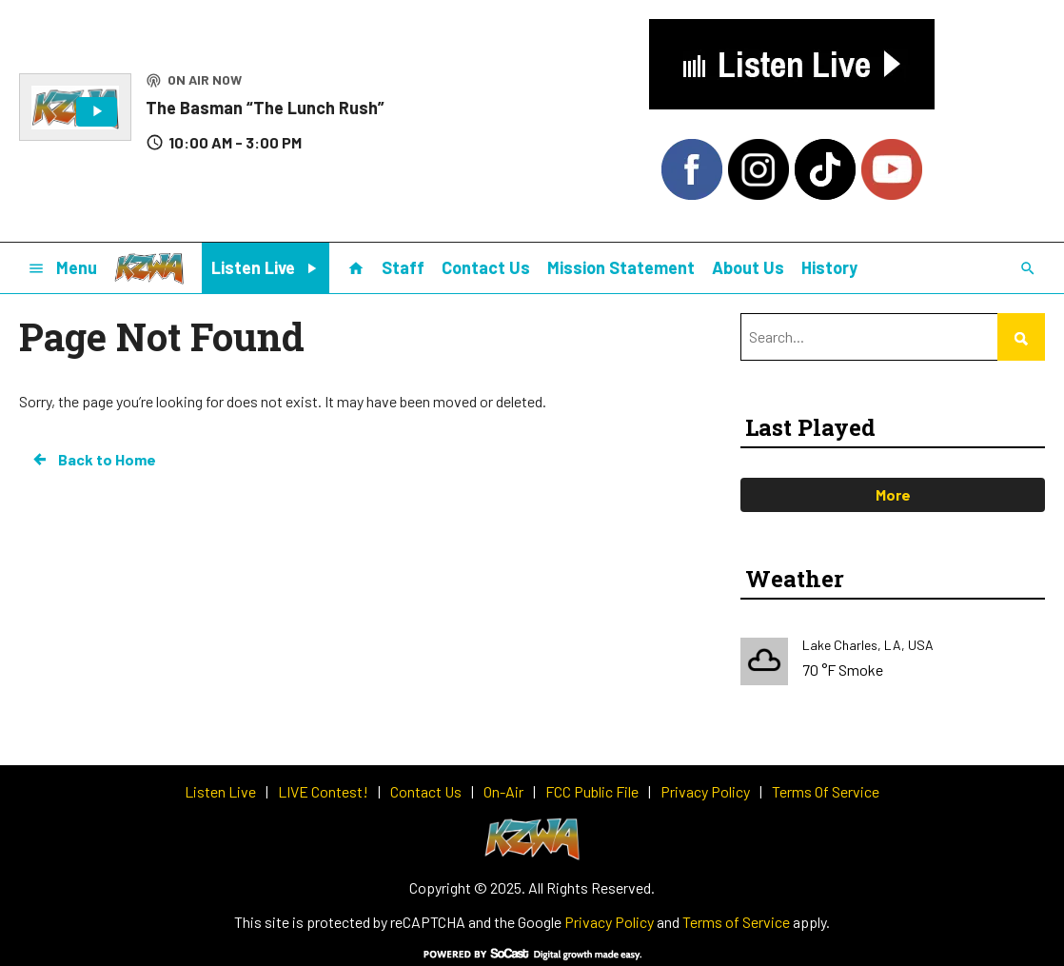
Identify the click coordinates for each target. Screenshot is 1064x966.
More (893, 494)
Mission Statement (621, 267)
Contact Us (486, 267)
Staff (403, 267)
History (829, 267)
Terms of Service (736, 922)
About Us (748, 267)
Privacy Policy (609, 922)
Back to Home (93, 459)
